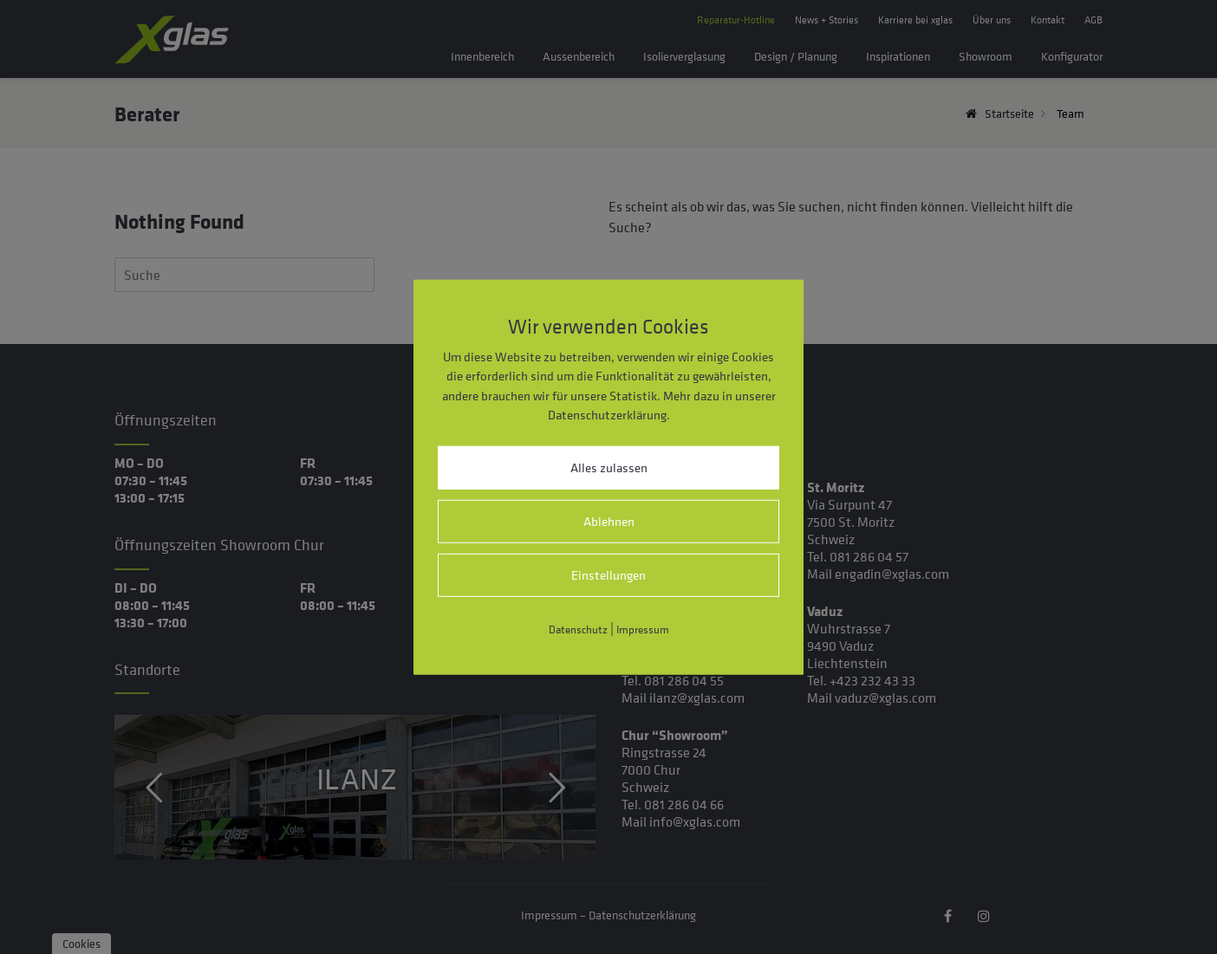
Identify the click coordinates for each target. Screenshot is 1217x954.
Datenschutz (578, 629)
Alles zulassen (609, 467)
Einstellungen (608, 575)
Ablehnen (609, 521)
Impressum (642, 629)
